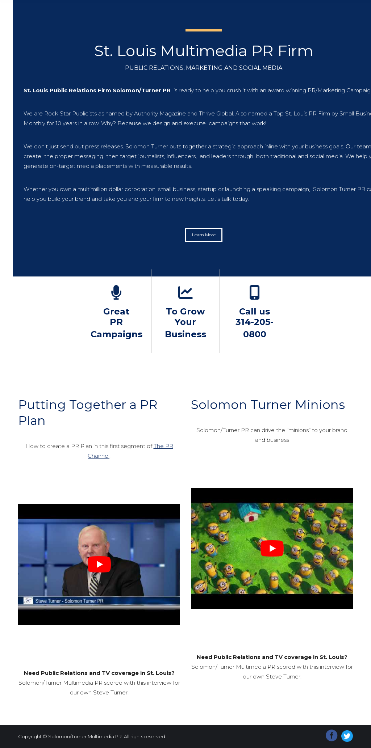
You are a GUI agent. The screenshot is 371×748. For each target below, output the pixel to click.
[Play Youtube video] (99, 564)
